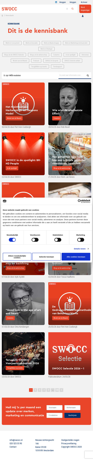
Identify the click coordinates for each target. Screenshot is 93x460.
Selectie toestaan (46, 257)
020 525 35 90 (16, 443)
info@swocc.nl (16, 440)
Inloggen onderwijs (73, 3)
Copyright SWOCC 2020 (71, 447)
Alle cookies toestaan (76, 257)
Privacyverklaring (68, 443)
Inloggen (62, 3)
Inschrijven (72, 415)
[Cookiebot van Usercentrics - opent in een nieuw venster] (79, 201)
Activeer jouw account (84, 3)
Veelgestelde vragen (70, 440)
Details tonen (79, 249)
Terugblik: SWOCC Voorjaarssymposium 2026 (22, 361)
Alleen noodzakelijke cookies (17, 257)
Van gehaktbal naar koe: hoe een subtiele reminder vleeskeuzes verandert (69, 160)
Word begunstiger (85, 8)
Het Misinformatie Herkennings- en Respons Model (22, 110)
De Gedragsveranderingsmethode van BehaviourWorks (71, 310)
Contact (13, 447)
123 (57, 390)
